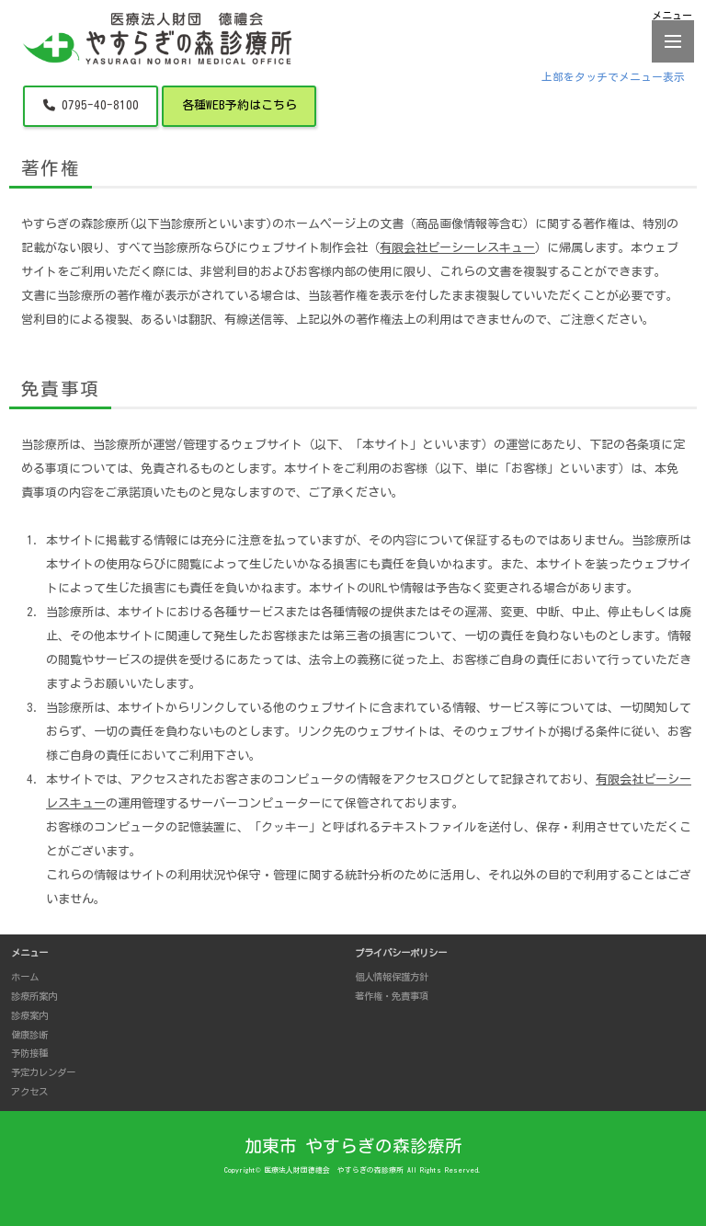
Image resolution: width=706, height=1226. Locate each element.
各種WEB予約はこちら (239, 105)
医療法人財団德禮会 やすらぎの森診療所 (334, 1170)
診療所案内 (34, 996)
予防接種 (29, 1053)
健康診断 (29, 1034)
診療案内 (29, 1015)
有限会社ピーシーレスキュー (457, 248)
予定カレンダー (43, 1072)
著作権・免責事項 (391, 996)
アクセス (29, 1091)
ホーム (25, 976)
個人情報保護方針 (391, 976)
